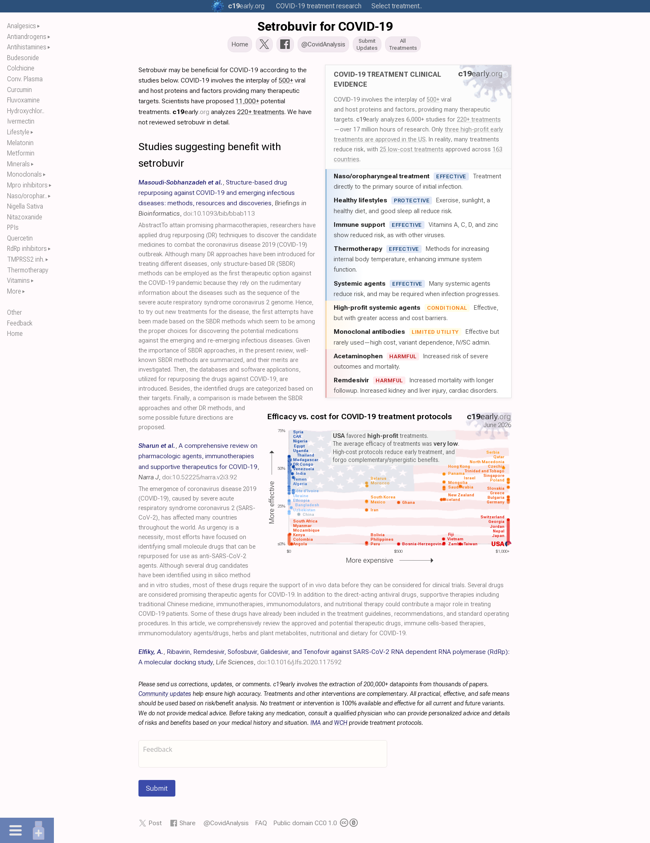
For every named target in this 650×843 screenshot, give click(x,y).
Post (155, 825)
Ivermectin (20, 121)
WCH (340, 725)
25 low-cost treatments (412, 151)
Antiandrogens (26, 37)
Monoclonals (24, 174)
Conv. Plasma (25, 79)
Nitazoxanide (24, 217)
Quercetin (20, 238)
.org (246, 6)
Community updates (164, 696)
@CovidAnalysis (226, 825)
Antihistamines (26, 47)
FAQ (261, 825)
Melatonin (20, 143)
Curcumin (19, 90)
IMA (315, 725)
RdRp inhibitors (27, 249)
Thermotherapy (28, 270)
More (14, 291)
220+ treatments (479, 122)
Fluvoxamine (23, 100)
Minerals (18, 164)
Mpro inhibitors (27, 185)
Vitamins (18, 280)
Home (15, 334)
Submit (157, 791)
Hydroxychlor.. (25, 111)
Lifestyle (18, 132)
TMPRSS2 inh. (25, 259)
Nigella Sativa (25, 206)
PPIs (13, 227)
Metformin (20, 153)
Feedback (19, 323)
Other (14, 312)
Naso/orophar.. (27, 196)
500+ (433, 102)
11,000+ (247, 103)
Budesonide (23, 58)
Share (187, 825)
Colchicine (20, 68)
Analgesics (21, 26)
